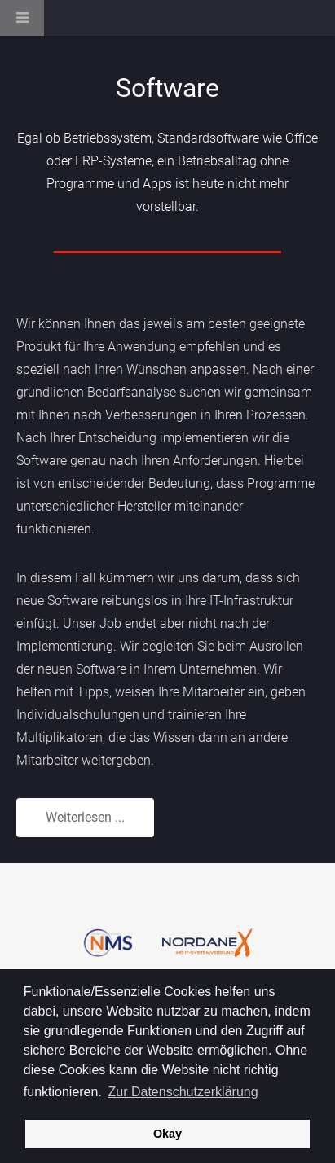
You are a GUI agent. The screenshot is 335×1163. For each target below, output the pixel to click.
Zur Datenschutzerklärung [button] (183, 1092)
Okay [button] (167, 1133)
